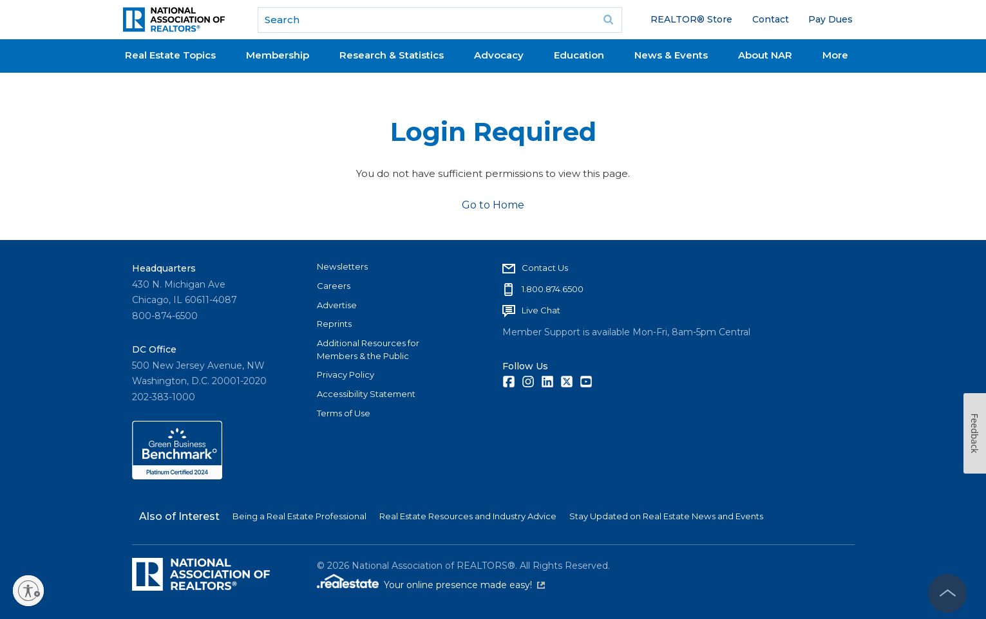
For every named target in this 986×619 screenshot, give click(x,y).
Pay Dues (830, 19)
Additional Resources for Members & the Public (368, 349)
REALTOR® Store (691, 19)
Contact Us (545, 268)
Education (579, 55)
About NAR (765, 55)
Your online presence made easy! (464, 585)
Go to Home (493, 205)
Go (608, 20)
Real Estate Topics (170, 55)
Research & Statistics (391, 55)
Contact (770, 19)
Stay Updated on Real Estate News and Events (666, 516)
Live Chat (541, 310)
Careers (333, 286)
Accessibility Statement (366, 394)
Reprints (334, 324)
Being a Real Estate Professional (299, 516)
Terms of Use (343, 413)
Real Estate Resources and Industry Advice (467, 516)
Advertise (337, 305)
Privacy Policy (345, 374)
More (835, 55)
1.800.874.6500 (552, 289)
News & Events (671, 55)
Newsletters (342, 266)
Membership (277, 55)
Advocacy (499, 55)
